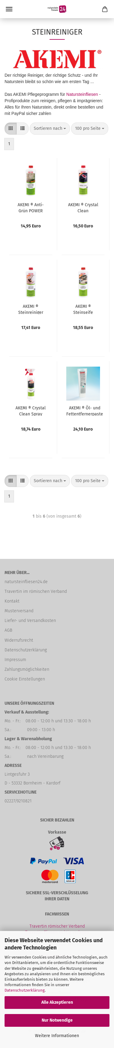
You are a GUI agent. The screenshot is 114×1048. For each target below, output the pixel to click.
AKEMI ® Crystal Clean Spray (31, 410)
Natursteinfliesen (82, 94)
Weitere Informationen (57, 1035)
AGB (8, 630)
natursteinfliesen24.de (26, 581)
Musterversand (19, 610)
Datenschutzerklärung (25, 990)
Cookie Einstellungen (25, 679)
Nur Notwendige (57, 1020)
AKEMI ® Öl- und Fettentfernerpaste (84, 410)
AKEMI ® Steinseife (83, 309)
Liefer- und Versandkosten (30, 620)
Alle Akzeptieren (57, 1002)
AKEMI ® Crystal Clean (83, 207)
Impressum (15, 659)
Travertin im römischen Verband (36, 591)
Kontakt (12, 601)
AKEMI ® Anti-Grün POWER (31, 207)
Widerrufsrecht (19, 640)
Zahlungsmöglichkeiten (27, 669)
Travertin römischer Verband (57, 926)
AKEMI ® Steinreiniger (30, 309)
